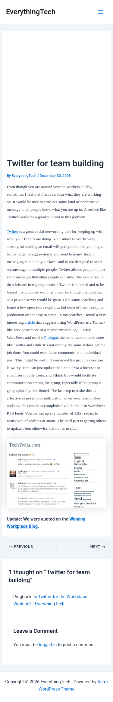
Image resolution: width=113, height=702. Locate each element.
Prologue (51, 337)
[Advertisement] (56, 97)
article (30, 322)
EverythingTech (30, 12)
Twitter (12, 231)
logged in (48, 644)
